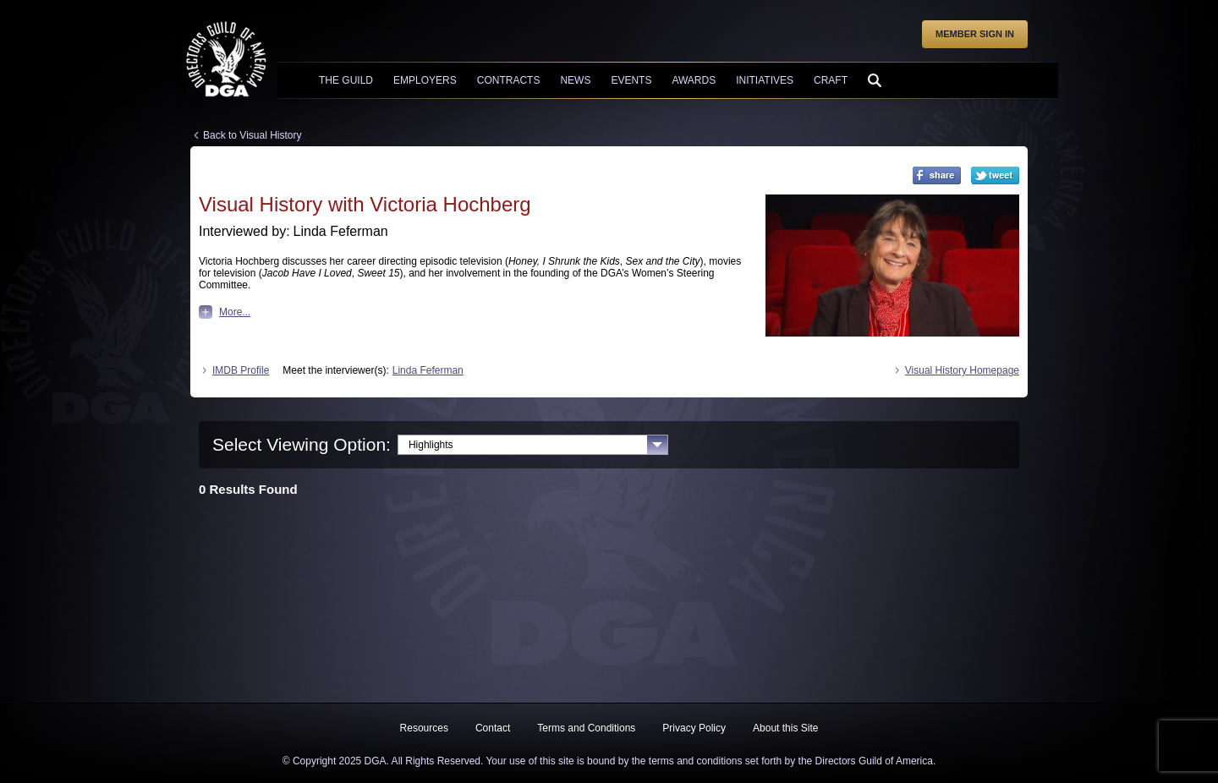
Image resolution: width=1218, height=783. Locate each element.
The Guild (346, 80)
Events (631, 80)
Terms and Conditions (586, 728)
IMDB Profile (234, 370)
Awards (694, 80)
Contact (492, 728)
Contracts (508, 80)
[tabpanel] (609, 485)
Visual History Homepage (955, 370)
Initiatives (764, 80)
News (575, 80)
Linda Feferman (428, 370)
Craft (831, 80)
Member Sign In (974, 34)
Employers (425, 80)
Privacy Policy (694, 728)
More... (224, 312)
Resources (424, 728)
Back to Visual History (252, 135)
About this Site (785, 728)
